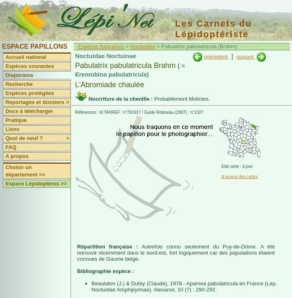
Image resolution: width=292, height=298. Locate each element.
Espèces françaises (101, 46)
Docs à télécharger (29, 111)
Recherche (18, 84)
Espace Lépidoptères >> (36, 184)
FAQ (10, 147)
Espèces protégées (29, 93)
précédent (216, 57)
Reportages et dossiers (38, 102)
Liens (12, 129)
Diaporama (19, 75)
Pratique (16, 120)
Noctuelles (142, 46)
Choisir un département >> (25, 171)
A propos (17, 156)
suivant (246, 57)
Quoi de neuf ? (38, 138)
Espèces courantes (29, 66)
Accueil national (25, 57)
